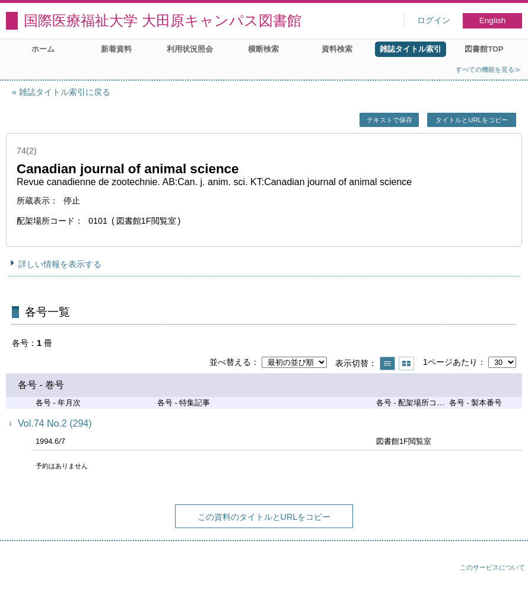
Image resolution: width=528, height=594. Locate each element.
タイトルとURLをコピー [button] (471, 119)
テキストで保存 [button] (389, 119)
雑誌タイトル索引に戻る (64, 92)
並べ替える (230, 362)
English (492, 20)
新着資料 (116, 49)
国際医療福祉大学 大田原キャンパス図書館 (162, 20)
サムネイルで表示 (406, 363)
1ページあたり (450, 362)
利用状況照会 (190, 49)
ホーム (43, 49)
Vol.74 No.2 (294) (55, 423)
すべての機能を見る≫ (488, 69)
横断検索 (263, 49)
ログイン (433, 20)
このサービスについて (492, 567)
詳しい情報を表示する (59, 264)
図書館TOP (484, 49)
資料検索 (337, 49)
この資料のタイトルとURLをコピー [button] (264, 517)
